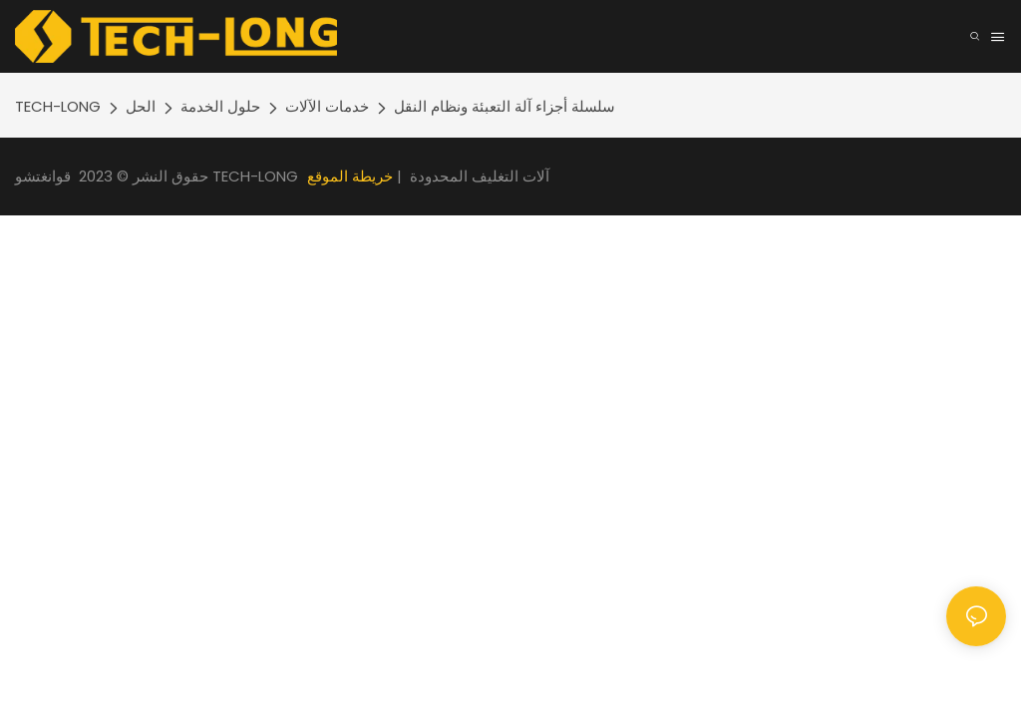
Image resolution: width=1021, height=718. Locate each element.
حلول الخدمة (220, 106)
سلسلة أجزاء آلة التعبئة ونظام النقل (504, 106)
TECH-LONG (58, 106)
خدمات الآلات (327, 106)
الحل (141, 106)
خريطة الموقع (350, 176)
